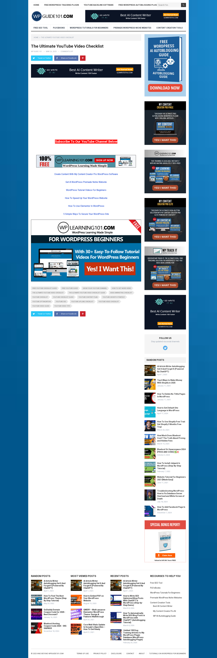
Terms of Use (83, 653)
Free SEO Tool (40, 28)
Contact (130, 653)
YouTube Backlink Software (98, 5)
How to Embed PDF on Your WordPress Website (93, 598)
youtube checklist (40, 297)
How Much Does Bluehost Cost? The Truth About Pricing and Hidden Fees (171, 438)
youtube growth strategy (114, 297)
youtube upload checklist (82, 302)
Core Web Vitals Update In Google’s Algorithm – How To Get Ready (94, 627)
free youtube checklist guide (44, 288)
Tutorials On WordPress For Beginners (167, 653)
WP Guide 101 (36, 51)
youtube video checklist (109, 302)
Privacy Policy (99, 653)
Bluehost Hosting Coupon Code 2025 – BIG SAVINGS (55, 625)
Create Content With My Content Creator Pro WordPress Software (86, 174)
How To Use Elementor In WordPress (86, 206)
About (142, 653)
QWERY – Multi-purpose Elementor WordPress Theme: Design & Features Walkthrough (94, 613)
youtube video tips (62, 306)
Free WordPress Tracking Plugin (61, 5)
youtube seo (61, 302)
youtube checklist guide (63, 297)
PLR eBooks (59, 28)
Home (36, 5)
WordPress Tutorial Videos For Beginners (86, 190)
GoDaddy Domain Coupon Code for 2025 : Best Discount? (54, 612)
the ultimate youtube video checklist (48, 293)
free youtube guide (70, 288)
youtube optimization (41, 302)
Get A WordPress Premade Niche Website (86, 182)
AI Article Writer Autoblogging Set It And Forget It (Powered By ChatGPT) (171, 369)
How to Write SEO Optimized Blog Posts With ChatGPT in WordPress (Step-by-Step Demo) (133, 600)
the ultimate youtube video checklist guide (87, 293)
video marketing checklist (121, 293)
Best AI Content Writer (162, 606)
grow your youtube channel (95, 288)
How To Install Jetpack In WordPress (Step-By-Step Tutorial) (169, 466)
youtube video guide (40, 306)
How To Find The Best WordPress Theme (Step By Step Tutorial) (55, 598)
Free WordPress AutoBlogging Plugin (138, 5)
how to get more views (121, 288)
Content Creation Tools (169, 28)
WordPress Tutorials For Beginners (89, 28)
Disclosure (116, 653)
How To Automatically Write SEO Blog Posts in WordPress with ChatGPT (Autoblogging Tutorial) (134, 618)
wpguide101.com (56, 653)
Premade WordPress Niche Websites (132, 28)
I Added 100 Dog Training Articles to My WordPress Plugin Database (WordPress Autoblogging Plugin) (133, 635)
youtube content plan (88, 297)
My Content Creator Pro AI (164, 611)
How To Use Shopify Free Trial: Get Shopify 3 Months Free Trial (171, 424)
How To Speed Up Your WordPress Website (86, 198)
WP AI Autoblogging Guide (164, 616)
